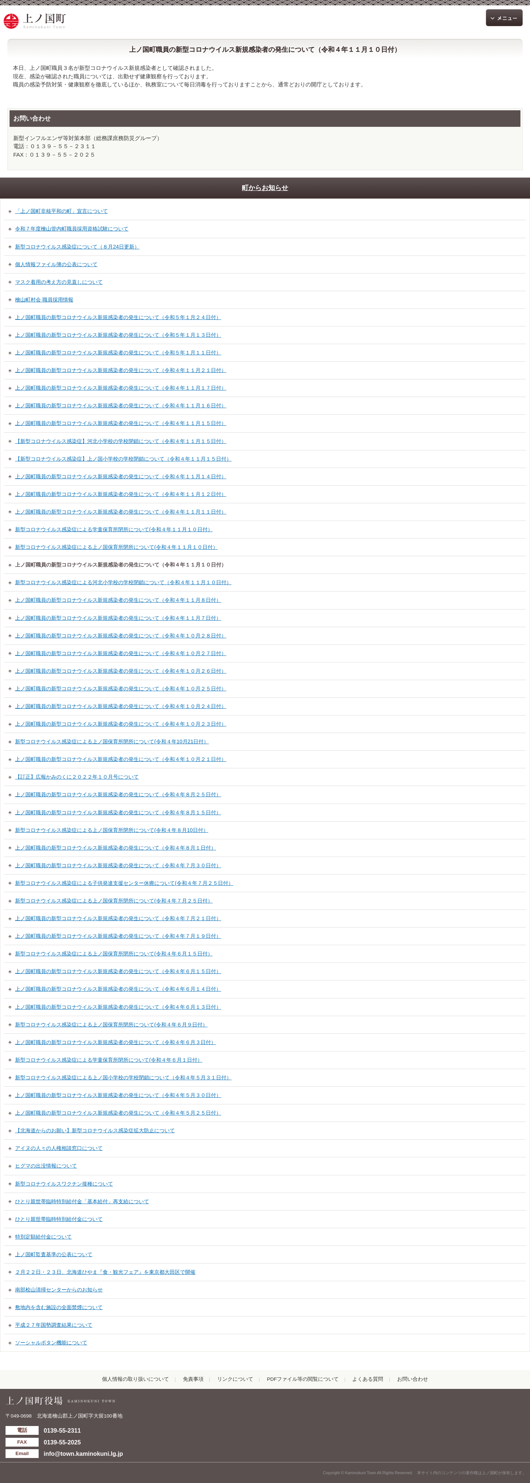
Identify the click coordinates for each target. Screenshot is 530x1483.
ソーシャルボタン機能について (51, 1343)
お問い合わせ (412, 1379)
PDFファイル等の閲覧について (303, 1379)
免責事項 (193, 1379)
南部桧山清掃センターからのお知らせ (59, 1290)
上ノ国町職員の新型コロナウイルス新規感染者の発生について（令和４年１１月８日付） (118, 600)
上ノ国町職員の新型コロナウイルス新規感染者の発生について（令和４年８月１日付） (115, 848)
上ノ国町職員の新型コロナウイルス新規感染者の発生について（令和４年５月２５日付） (118, 1113)
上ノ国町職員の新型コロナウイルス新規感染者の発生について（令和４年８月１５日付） (118, 812)
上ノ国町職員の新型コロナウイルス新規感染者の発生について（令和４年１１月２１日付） (120, 370)
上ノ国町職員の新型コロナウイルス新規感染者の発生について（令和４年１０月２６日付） (120, 671)
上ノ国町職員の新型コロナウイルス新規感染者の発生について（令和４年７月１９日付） (118, 936)
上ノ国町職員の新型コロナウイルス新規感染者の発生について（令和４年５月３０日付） (118, 1095)
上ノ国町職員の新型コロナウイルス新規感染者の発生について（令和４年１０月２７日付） (120, 653)
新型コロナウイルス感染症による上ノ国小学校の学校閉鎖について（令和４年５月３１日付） (123, 1077)
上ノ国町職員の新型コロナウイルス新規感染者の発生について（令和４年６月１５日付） (118, 971)
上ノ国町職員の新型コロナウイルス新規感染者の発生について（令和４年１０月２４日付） (120, 706)
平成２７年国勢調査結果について (53, 1325)
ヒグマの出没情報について (46, 1166)
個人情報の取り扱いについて (135, 1379)
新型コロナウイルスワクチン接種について (64, 1184)
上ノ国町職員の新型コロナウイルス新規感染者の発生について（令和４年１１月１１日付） (120, 512)
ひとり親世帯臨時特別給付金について (59, 1219)
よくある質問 (367, 1379)
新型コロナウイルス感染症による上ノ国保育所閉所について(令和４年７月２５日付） (114, 901)
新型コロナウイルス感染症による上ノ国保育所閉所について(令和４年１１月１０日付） (116, 547)
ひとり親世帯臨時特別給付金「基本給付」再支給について (82, 1201)
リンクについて (235, 1379)
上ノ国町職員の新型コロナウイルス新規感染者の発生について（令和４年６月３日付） (115, 1042)
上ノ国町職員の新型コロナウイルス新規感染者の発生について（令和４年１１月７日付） (118, 618)
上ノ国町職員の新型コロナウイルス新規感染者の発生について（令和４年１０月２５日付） (120, 689)
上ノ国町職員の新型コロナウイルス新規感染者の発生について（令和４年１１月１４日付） (120, 476)
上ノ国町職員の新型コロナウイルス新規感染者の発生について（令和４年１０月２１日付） (120, 759)
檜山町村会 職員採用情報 (44, 300)
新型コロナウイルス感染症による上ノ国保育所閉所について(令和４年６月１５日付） (114, 954)
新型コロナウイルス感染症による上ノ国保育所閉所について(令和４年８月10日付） (111, 830)
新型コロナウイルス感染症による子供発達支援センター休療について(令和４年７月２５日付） (124, 883)
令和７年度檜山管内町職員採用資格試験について (71, 229)
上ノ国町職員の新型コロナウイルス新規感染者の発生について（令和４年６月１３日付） (118, 1007)
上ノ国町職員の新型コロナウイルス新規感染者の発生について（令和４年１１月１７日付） (120, 388)
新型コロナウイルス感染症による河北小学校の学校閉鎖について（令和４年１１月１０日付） (123, 582)
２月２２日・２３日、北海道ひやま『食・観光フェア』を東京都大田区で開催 (105, 1272)
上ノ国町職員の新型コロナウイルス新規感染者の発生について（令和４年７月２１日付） (118, 918)
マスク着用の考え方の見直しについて (59, 282)
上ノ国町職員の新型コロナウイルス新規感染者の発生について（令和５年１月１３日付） (118, 335)
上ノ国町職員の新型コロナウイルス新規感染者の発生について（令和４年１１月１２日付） (120, 494)
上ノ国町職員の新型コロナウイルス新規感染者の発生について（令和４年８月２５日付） (118, 794)
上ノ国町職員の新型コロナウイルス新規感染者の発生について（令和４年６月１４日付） (118, 989)
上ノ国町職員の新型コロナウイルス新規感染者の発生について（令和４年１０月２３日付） (120, 724)
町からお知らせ (265, 188)
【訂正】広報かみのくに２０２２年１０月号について (77, 777)
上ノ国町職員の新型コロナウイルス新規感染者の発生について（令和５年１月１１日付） (118, 352)
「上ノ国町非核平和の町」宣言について (61, 211)
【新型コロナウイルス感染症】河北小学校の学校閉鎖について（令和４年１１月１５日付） (120, 441)
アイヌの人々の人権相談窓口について (59, 1148)
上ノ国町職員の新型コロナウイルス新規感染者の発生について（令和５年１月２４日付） (118, 317)
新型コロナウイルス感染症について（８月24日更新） (77, 247)
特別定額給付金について (43, 1237)
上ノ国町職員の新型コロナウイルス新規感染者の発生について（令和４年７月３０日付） (118, 865)
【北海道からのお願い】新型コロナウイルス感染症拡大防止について (95, 1130)
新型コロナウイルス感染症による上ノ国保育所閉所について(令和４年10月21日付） (112, 741)
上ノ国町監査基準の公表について (53, 1254)
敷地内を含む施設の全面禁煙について (59, 1307)
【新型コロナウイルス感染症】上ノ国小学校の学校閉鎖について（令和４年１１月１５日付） (123, 459)
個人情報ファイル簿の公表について (56, 264)
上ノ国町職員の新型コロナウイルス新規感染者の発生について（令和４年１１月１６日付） (120, 405)
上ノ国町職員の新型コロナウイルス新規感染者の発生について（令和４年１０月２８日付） (120, 636)
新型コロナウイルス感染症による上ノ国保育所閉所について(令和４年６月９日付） (111, 1025)
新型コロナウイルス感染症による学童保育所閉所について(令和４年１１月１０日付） (114, 529)
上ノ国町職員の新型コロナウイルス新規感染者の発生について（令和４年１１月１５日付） (120, 423)
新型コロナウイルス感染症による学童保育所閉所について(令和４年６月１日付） (108, 1060)
